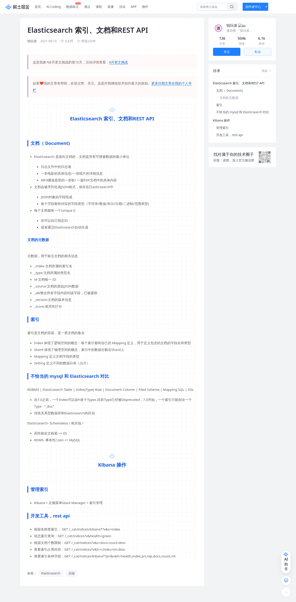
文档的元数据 (229, 92)
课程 (99, 6)
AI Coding (53, 6)
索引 (219, 99)
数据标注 (73, 5)
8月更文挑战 (118, 62)
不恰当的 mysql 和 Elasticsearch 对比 (242, 106)
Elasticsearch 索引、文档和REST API (238, 78)
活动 (122, 6)
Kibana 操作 (221, 115)
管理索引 (222, 122)
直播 (110, 6)
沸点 (87, 6)
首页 (38, 6)
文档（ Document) (229, 85)
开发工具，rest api (229, 129)
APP (134, 6)
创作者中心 (253, 6)
